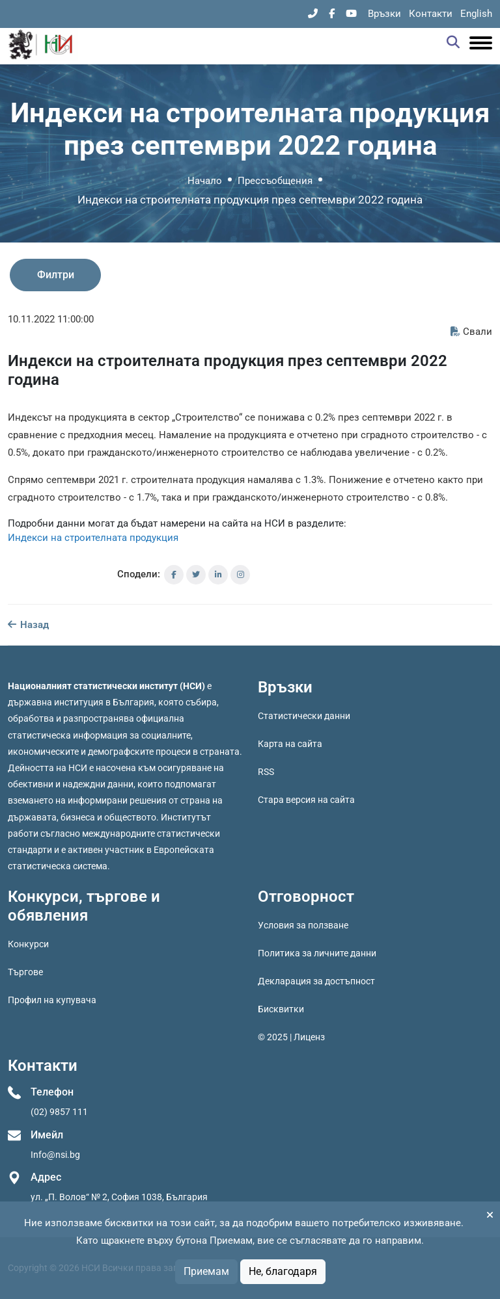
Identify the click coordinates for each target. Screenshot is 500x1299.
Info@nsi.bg (55, 1154)
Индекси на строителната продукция (93, 538)
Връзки (384, 14)
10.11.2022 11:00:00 (51, 319)
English (476, 14)
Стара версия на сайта (306, 799)
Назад (28, 625)
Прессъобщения (275, 181)
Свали (471, 331)
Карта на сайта (290, 744)
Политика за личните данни (317, 953)
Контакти (430, 14)
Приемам (206, 1271)
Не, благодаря (283, 1271)
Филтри (55, 275)
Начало (205, 181)
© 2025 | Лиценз (291, 1037)
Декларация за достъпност (316, 981)
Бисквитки (281, 1009)
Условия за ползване (303, 925)
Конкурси (28, 944)
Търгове (25, 972)
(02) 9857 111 (59, 1112)
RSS (266, 772)
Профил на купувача (52, 1000)
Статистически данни (304, 716)
